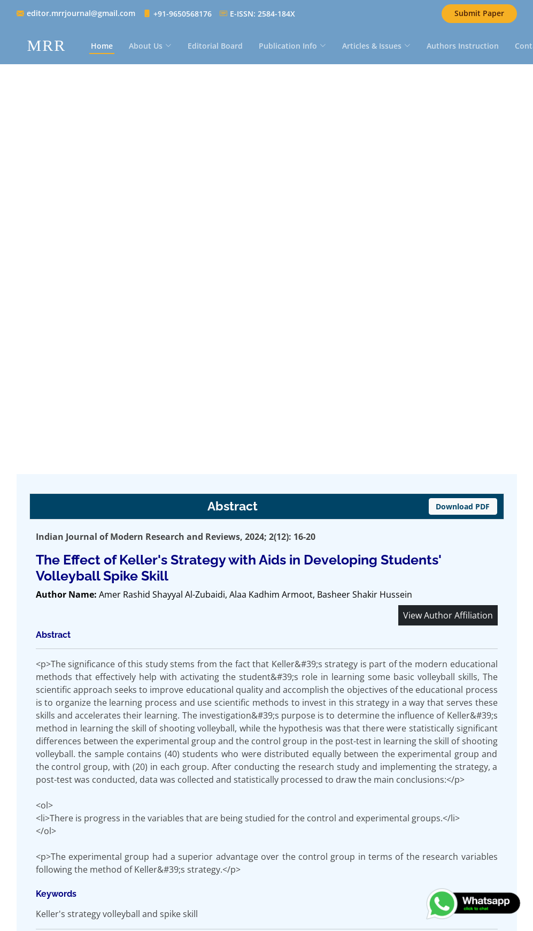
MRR (46, 45)
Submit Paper (479, 13)
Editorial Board (215, 46)
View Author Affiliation (448, 615)
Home (102, 46)
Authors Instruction (463, 46)
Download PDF (463, 506)
